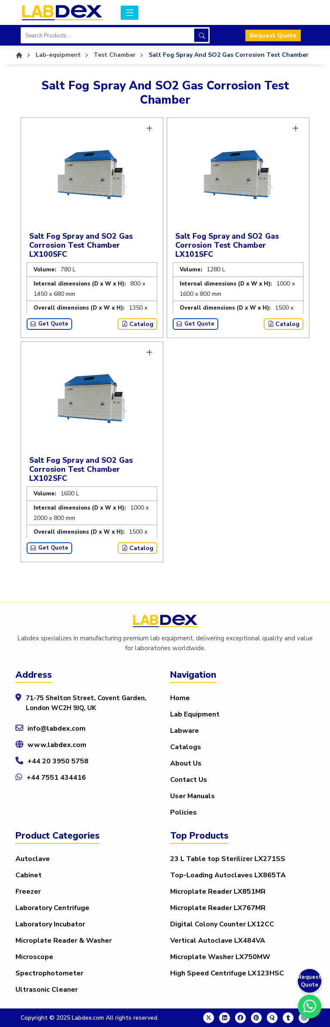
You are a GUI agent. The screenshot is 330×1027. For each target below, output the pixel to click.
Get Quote (49, 324)
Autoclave (32, 859)
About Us (186, 763)
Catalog (137, 324)
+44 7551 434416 (56, 777)
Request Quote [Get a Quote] (309, 981)
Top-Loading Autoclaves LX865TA (228, 875)
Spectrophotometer (49, 973)
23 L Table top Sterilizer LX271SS (227, 859)
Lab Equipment (195, 714)
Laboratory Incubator (50, 924)
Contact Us (188, 779)
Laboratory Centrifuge (52, 908)
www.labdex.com (57, 745)
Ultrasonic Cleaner (46, 989)
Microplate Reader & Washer (63, 940)
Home (180, 698)
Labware (184, 730)
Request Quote (273, 35)
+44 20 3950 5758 (58, 761)
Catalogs (185, 747)
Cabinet (28, 875)
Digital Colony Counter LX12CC (222, 924)
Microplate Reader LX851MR (218, 891)
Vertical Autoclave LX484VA (217, 940)
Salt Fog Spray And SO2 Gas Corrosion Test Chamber (229, 55)
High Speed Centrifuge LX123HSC (227, 973)
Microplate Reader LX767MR (218, 908)
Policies (183, 812)
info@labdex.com (57, 728)
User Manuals (192, 796)
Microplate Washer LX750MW (220, 957)
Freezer (28, 891)
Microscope (34, 957)
